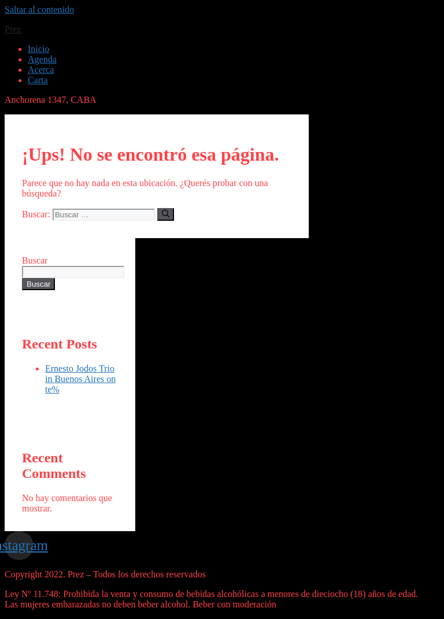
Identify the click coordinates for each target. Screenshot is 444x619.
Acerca (41, 70)
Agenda (42, 59)
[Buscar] (165, 214)
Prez (13, 29)
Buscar (34, 260)
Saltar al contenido (39, 9)
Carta (38, 80)
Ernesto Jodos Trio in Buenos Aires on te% (80, 379)
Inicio (38, 49)
